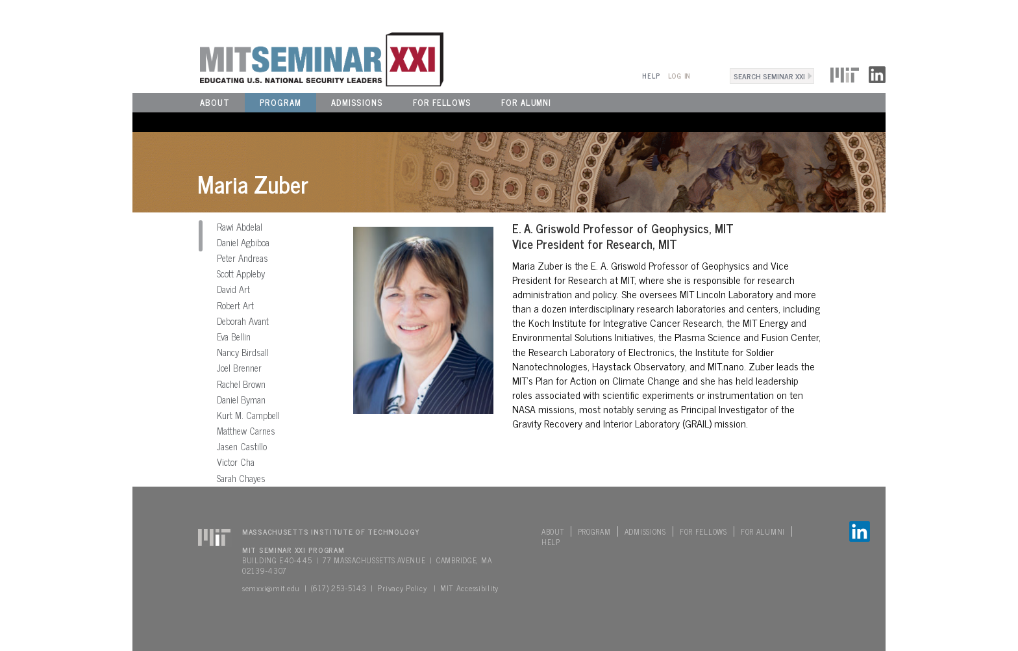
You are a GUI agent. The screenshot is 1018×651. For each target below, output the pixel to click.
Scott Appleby (241, 273)
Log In (679, 75)
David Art (233, 289)
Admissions (357, 102)
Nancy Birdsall (243, 352)
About (215, 102)
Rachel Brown (241, 384)
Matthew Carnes (246, 431)
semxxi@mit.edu (271, 587)
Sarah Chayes (241, 478)
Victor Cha (236, 462)
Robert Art (235, 305)
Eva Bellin (234, 336)
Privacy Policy (402, 587)
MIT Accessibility (469, 587)
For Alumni (526, 102)
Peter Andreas (242, 258)
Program (280, 102)
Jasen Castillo (242, 446)
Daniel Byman (241, 399)
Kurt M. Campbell (248, 415)
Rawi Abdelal (239, 227)
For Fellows (442, 102)
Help (651, 75)
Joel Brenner (239, 368)
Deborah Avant (243, 321)
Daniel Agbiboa (243, 242)
